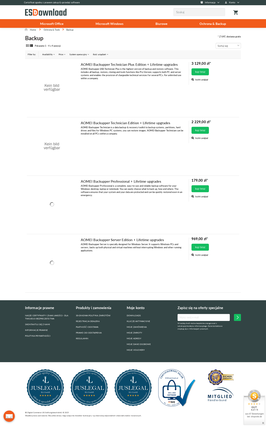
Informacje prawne (36, 335)
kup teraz (200, 77)
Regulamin (82, 344)
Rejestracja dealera (88, 326)
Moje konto (135, 313)
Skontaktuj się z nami (37, 329)
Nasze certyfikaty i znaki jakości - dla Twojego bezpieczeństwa (46, 322)
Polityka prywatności (37, 341)
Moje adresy (134, 344)
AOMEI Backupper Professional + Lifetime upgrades (121, 187)
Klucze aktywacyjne (138, 326)
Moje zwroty (134, 338)
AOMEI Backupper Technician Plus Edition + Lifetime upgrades (129, 70)
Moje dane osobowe (139, 349)
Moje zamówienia (137, 332)
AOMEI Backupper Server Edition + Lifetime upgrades (122, 245)
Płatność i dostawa (87, 332)
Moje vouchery (136, 355)
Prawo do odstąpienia (89, 338)
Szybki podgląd (201, 85)
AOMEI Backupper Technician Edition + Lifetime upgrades (125, 128)
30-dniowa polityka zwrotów (93, 321)
